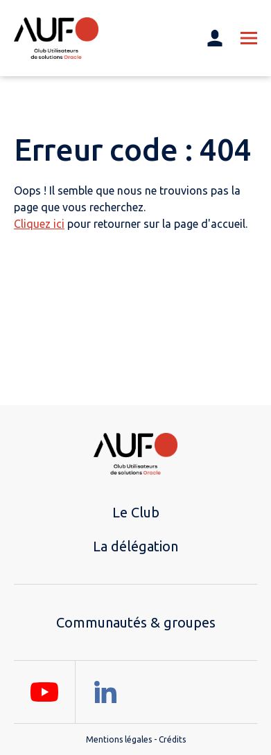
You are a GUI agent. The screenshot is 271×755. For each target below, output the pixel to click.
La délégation (135, 546)
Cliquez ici (39, 223)
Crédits (172, 739)
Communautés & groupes (136, 622)
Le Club (135, 512)
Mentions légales (119, 739)
